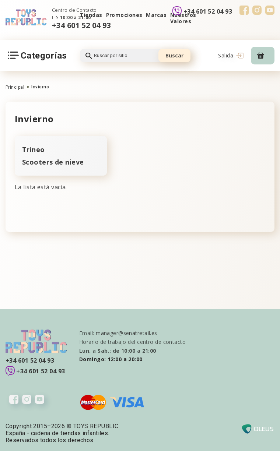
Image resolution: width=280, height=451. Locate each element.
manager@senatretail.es (126, 333)
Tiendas (91, 14)
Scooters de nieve (53, 162)
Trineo (33, 149)
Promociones (124, 14)
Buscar (174, 55)
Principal (15, 87)
